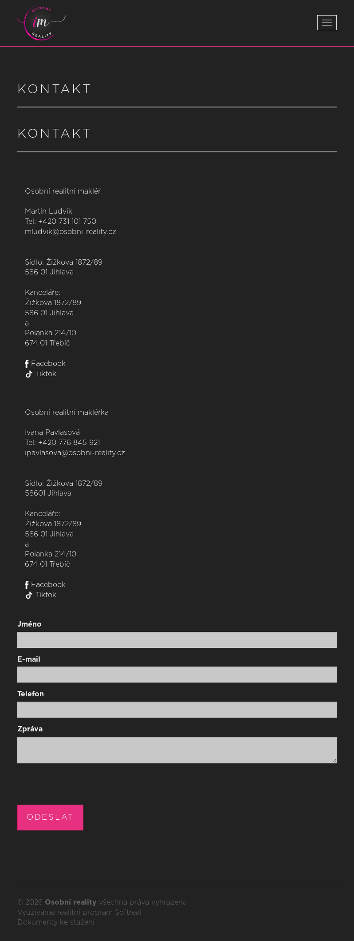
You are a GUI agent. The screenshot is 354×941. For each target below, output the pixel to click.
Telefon (30, 694)
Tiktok (40, 373)
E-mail (28, 659)
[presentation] (84, 787)
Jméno (29, 624)
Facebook (45, 363)
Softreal (128, 912)
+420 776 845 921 (69, 442)
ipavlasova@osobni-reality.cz (75, 453)
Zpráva (30, 729)
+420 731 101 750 (67, 221)
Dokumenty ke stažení (55, 922)
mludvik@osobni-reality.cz (70, 231)
